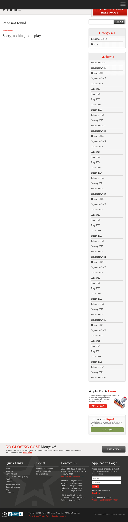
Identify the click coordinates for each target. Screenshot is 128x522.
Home (8, 469)
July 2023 (95, 215)
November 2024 (98, 131)
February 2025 (97, 115)
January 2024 (97, 183)
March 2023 (96, 236)
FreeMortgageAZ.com (102, 514)
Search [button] (119, 22)
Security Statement (13, 487)
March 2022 (96, 299)
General (94, 44)
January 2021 (97, 372)
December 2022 (98, 251)
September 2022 (98, 267)
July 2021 (95, 341)
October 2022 (97, 262)
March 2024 (96, 173)
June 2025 (95, 94)
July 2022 (95, 278)
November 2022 (98, 257)
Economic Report (99, 39)
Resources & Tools (13, 484)
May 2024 (95, 162)
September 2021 (98, 330)
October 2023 (97, 199)
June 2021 (95, 346)
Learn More (27, 453)
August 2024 (97, 146)
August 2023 (97, 209)
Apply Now (98, 406)
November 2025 (98, 68)
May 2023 (95, 225)
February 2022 (97, 304)
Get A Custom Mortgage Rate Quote (110, 9)
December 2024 (98, 125)
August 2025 (97, 83)
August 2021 (97, 335)
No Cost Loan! (11, 474)
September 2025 (98, 78)
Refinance (9, 482)
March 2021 (96, 362)
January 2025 (97, 120)
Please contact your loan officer (105, 500)
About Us (9, 471)
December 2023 (98, 188)
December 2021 (98, 314)
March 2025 (96, 110)
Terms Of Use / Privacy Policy (17, 477)
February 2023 (97, 241)
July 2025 (95, 89)
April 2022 (96, 293)
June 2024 (95, 157)
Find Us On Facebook (44, 469)
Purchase (9, 479)
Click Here (96, 493)
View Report (107, 430)
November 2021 (98, 320)
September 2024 (98, 141)
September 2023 (98, 204)
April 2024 (96, 167)
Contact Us (10, 492)
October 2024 (97, 136)
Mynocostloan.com (118, 514)
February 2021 (97, 367)
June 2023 (95, 220)
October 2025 (97, 73)
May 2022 (95, 288)
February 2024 (97, 178)
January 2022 (97, 309)
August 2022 (97, 272)
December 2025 (98, 62)
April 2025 (96, 104)
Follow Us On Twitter (44, 471)
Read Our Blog (42, 474)
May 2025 (95, 99)
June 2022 (95, 283)
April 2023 (96, 230)
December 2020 (98, 377)
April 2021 (96, 356)
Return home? (8, 30)
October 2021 (97, 325)
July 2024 (95, 152)
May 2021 (95, 351)
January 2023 (97, 246)
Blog (7, 490)
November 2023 (98, 194)
